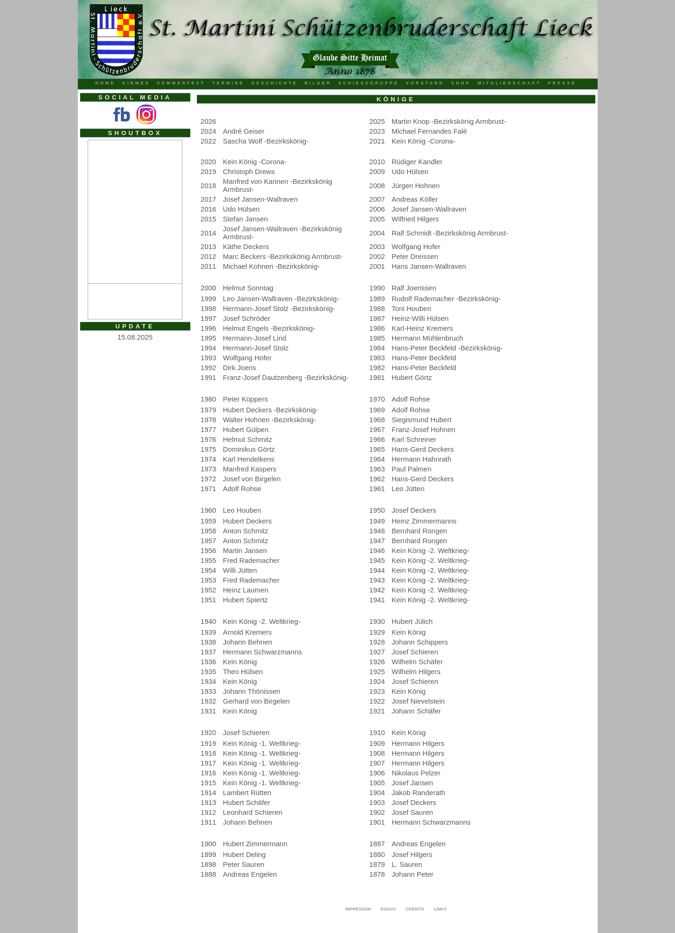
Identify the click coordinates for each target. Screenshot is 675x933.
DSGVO (388, 909)
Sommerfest (181, 83)
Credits (414, 909)
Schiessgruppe (368, 83)
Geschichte (274, 83)
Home (105, 83)
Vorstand (425, 83)
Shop (461, 83)
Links (440, 909)
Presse (562, 83)
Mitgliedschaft (509, 83)
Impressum (358, 909)
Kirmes (136, 83)
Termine (228, 83)
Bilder (318, 83)
